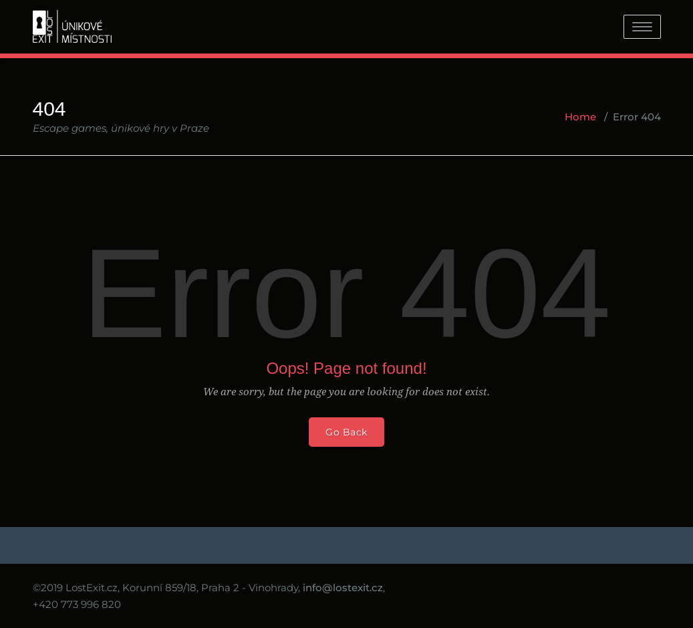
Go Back (346, 432)
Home (580, 116)
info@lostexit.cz (343, 587)
